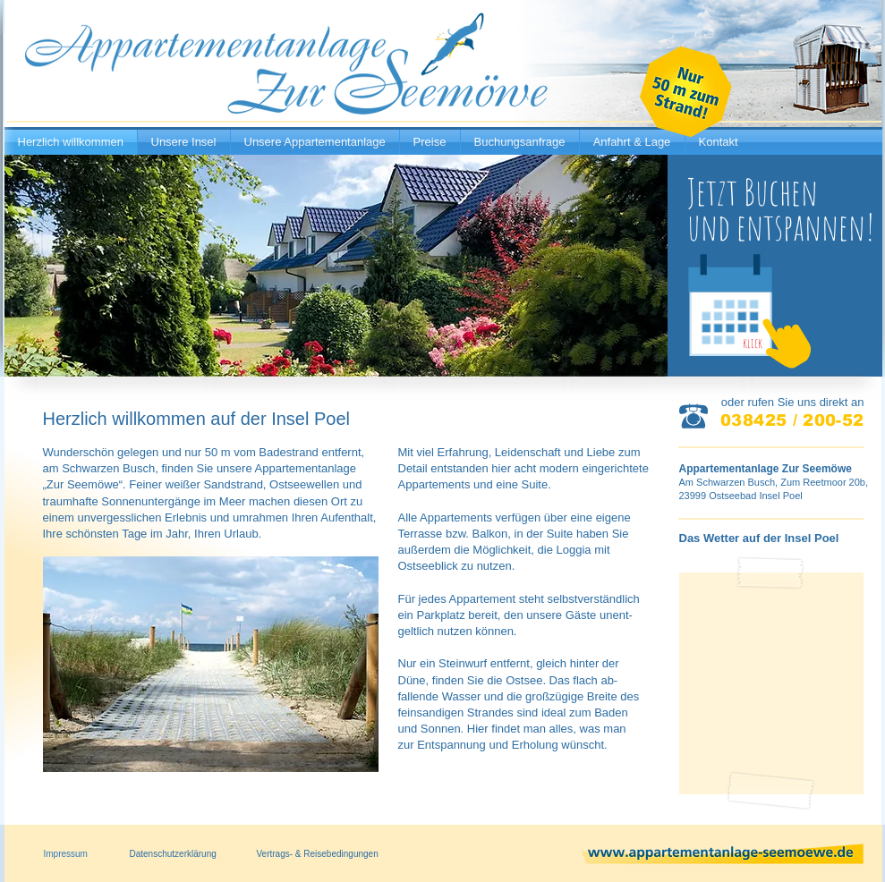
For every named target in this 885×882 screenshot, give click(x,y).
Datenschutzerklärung (173, 854)
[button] (211, 664)
